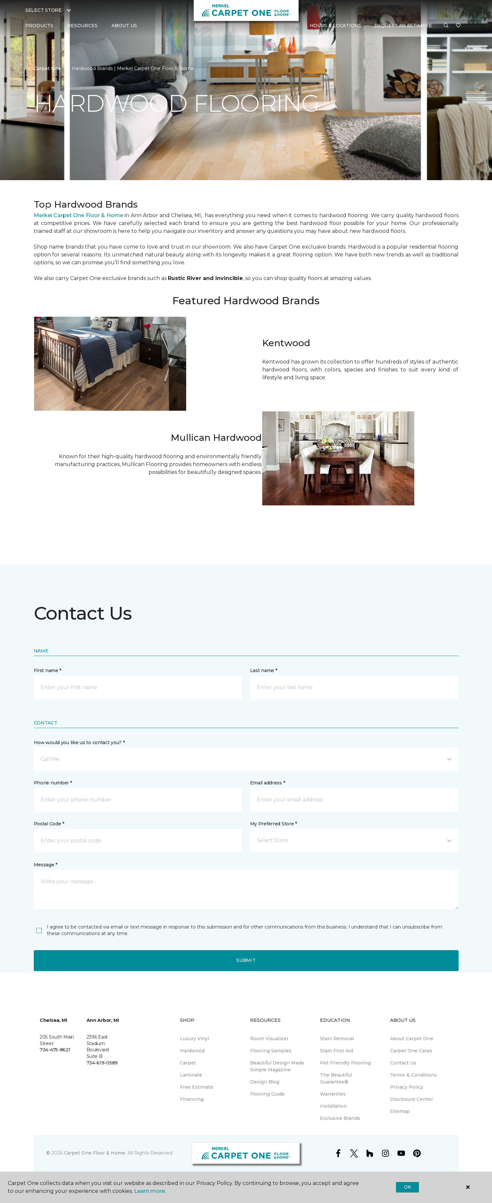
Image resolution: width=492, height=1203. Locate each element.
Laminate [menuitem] (191, 1075)
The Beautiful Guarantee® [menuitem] (336, 1078)
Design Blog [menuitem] (264, 1082)
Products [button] (39, 25)
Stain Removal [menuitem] (337, 1039)
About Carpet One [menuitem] (411, 1039)
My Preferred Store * (273, 823)
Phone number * (53, 782)
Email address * (267, 782)
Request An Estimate (403, 25)
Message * (45, 864)
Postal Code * (49, 823)
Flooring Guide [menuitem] (267, 1094)
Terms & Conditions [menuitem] (413, 1075)
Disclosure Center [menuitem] (411, 1099)
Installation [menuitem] (333, 1106)
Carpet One (47, 68)
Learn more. (150, 1191)
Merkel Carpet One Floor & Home (78, 215)
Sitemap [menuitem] (400, 1111)
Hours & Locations (335, 25)
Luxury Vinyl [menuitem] (194, 1039)
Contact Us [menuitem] (403, 1063)
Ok (407, 1187)
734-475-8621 (55, 1050)
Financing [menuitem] (192, 1099)
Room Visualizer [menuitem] (269, 1039)
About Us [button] (124, 25)
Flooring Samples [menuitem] (270, 1051)
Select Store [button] (43, 10)
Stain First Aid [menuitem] (336, 1051)
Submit (245, 960)
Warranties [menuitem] (333, 1094)
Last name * (263, 670)
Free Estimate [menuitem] (196, 1087)
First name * (48, 670)
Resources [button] (82, 25)
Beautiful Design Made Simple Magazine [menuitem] (277, 1066)
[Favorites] (458, 26)
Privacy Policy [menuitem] (406, 1087)
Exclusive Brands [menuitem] (340, 1118)
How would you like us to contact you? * (79, 742)
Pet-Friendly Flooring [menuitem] (345, 1063)
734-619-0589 (102, 1063)
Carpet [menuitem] (188, 1063)
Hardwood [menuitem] (192, 1051)
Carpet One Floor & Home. (95, 1153)
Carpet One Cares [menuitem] (411, 1051)
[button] (446, 26)
